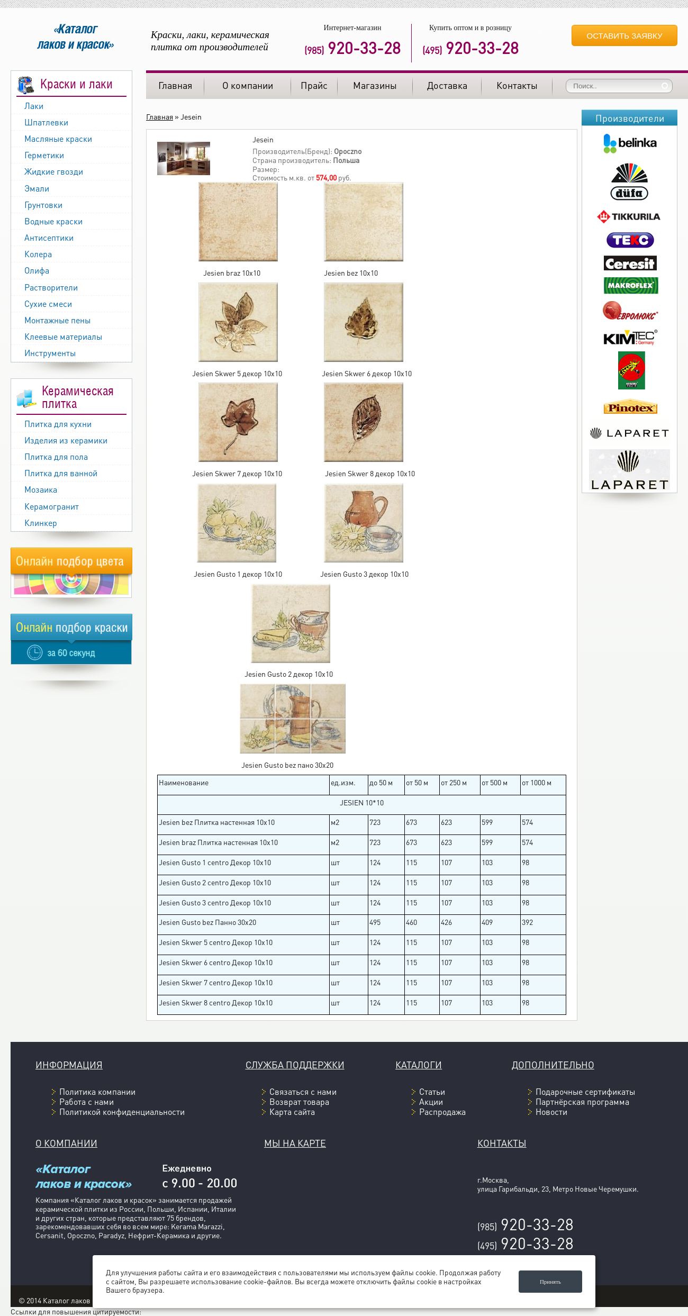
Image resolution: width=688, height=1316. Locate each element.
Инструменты (50, 352)
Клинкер (40, 522)
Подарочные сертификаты (585, 1091)
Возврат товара (299, 1101)
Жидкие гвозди (53, 171)
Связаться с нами (303, 1091)
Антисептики (49, 237)
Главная (159, 116)
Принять (550, 1281)
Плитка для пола (56, 456)
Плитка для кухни (58, 423)
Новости (551, 1111)
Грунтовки (43, 204)
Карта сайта (292, 1111)
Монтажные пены (57, 319)
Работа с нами (86, 1101)
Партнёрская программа (582, 1101)
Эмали (36, 188)
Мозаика (40, 489)
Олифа (36, 270)
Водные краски (53, 220)
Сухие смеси (48, 303)
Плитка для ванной (60, 472)
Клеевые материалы (63, 336)
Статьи (432, 1091)
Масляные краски (58, 138)
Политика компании (97, 1091)
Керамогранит (51, 506)
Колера (38, 253)
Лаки (33, 105)
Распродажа (442, 1111)
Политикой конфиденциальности (122, 1111)
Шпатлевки (46, 122)
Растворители (51, 287)
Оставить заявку (625, 35)
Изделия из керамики (65, 440)
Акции (431, 1101)
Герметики (44, 154)
